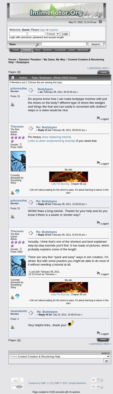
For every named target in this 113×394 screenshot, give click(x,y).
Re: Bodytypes (46, 127)
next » (106, 68)
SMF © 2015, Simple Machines (70, 383)
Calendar (60, 50)
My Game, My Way (54, 59)
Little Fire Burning (60, 184)
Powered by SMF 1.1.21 (40, 383)
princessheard (20, 88)
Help (38, 50)
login (43, 29)
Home (16, 50)
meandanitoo (19, 311)
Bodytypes (23, 62)
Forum (27, 50)
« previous (94, 68)
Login (71, 50)
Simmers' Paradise (30, 59)
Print (104, 72)
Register (82, 50)
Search (47, 50)
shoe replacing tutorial (56, 137)
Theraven (17, 126)
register (53, 29)
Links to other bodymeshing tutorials (51, 141)
